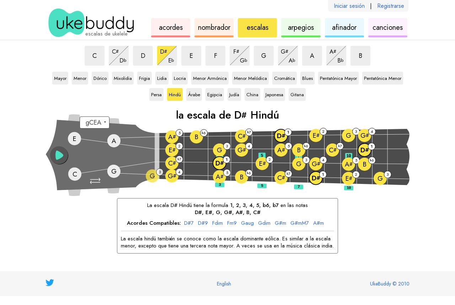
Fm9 (232, 223)
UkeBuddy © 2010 (390, 283)
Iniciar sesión (349, 6)
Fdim (217, 223)
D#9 (203, 223)
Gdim (264, 223)
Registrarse (390, 6)
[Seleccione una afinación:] (94, 122)
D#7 (189, 223)
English (224, 283)
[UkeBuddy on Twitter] (50, 282)
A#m (318, 223)
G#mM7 (299, 223)
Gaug (247, 223)
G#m (280, 223)
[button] (96, 181)
